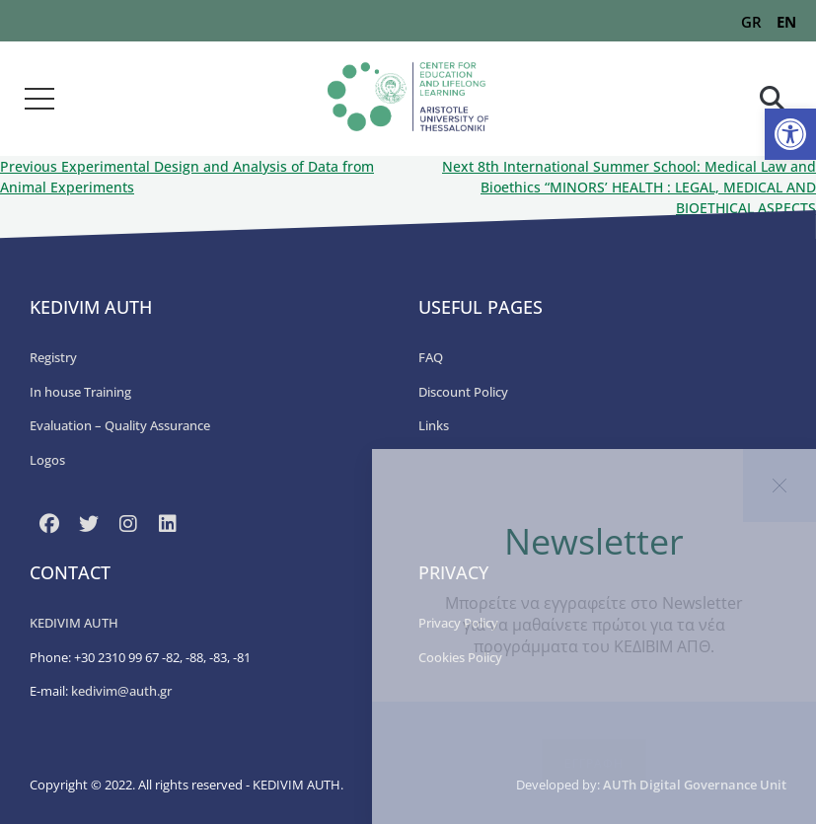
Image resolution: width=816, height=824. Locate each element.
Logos (47, 460)
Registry (53, 357)
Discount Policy (463, 392)
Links (433, 425)
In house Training (80, 392)
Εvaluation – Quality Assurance (120, 425)
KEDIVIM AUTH (74, 623)
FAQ (430, 357)
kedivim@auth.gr (121, 691)
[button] (790, 134)
